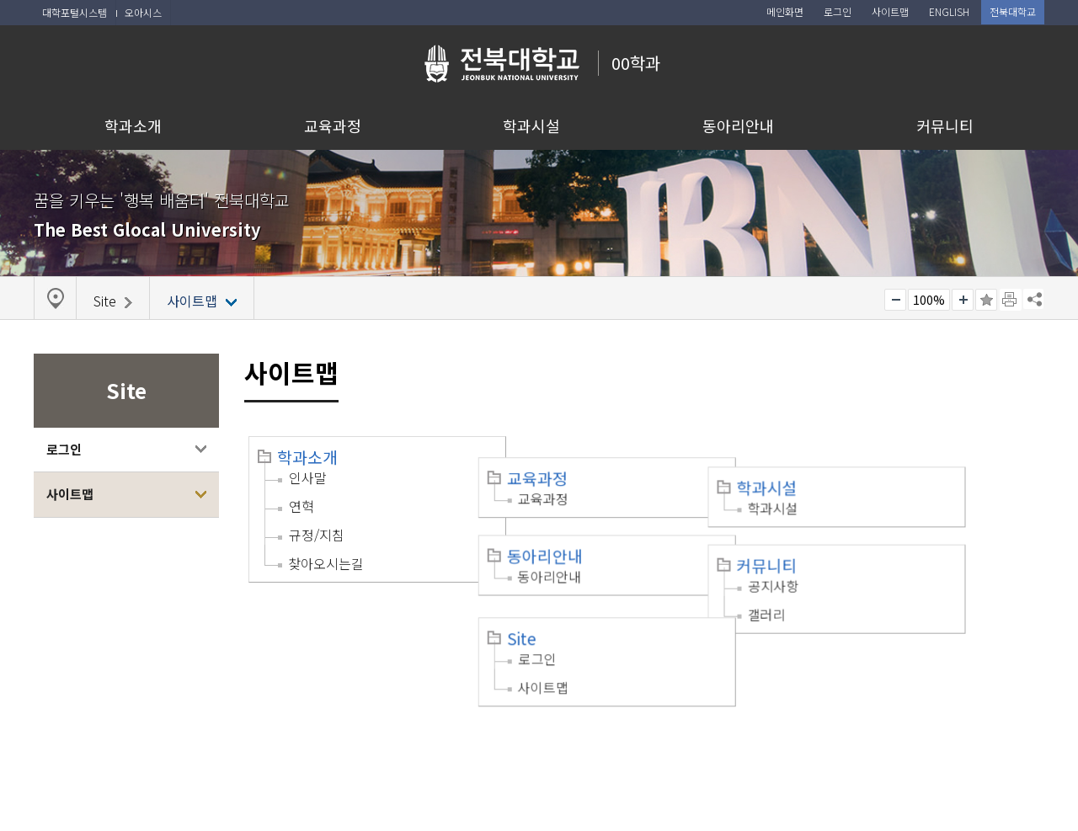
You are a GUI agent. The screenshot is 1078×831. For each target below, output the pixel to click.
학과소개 (133, 125)
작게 (895, 300)
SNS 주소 (1033, 299)
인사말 (308, 477)
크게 (963, 300)
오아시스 (143, 12)
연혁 (301, 506)
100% (929, 299)
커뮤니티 (945, 125)
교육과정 (332, 125)
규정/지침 (316, 535)
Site (558, 594)
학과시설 (531, 125)
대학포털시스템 (74, 12)
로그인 (64, 449)
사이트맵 (69, 494)
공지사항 (846, 545)
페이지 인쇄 (1011, 300)
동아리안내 (738, 125)
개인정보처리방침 (90, 725)
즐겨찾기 (986, 300)
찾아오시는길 (326, 563)
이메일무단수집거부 (208, 725)
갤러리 (839, 574)
